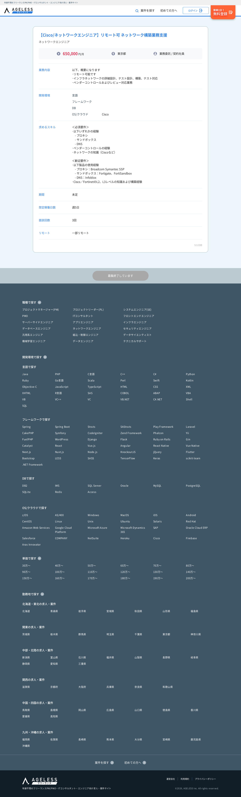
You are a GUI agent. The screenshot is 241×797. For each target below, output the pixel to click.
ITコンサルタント (83, 316)
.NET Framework (32, 464)
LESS (58, 458)
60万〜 (125, 565)
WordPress (61, 439)
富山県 (54, 657)
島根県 (54, 710)
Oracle (125, 485)
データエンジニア (83, 341)
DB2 (24, 485)
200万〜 (191, 578)
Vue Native (192, 445)
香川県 (194, 710)
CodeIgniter (95, 433)
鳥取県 (26, 710)
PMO (25, 316)
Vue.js (91, 445)
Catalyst (27, 445)
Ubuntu (125, 521)
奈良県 (138, 687)
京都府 (54, 687)
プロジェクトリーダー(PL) (88, 309)
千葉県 (138, 634)
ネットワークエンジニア (87, 328)
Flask (124, 439)
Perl (123, 380)
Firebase (191, 538)
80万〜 (190, 565)
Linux (58, 521)
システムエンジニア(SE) (137, 309)
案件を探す (145, 10)
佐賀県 (54, 739)
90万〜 (26, 572)
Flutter (190, 452)
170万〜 (93, 578)
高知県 (54, 716)
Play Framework (163, 426)
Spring (26, 426)
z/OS (25, 515)
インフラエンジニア (134, 322)
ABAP (156, 393)
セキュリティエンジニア (137, 328)
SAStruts (126, 426)
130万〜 (158, 572)
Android (191, 515)
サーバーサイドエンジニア (37, 322)
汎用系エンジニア (32, 335)
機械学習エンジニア (33, 341)
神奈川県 (196, 634)
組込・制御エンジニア (86, 335)
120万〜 (125, 572)
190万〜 (158, 578)
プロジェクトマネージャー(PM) (40, 309)
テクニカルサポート (134, 341)
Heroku (125, 538)
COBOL (125, 393)
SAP (155, 527)
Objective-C (29, 387)
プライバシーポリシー (205, 779)
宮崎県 (166, 739)
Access (92, 492)
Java (25, 374)
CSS (155, 387)
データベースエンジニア (36, 328)
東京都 (166, 634)
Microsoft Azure (97, 527)
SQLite (26, 492)
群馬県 (82, 634)
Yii (187, 433)
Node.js (92, 452)
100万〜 (60, 572)
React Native (161, 445)
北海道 (26, 611)
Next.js (26, 452)
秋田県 (138, 611)
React (58, 445)
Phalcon (158, 433)
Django (92, 439)
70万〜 (157, 565)
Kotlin (189, 380)
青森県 (54, 611)
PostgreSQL (193, 485)
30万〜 (26, 565)
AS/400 (59, 515)
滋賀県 (26, 687)
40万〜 (59, 565)
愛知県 (54, 664)
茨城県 (26, 634)
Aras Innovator (31, 544)
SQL (24, 405)
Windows (93, 515)
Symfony (60, 433)
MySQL (157, 485)
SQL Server (94, 485)
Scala (91, 380)
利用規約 (185, 779)
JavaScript (61, 387)
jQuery (157, 452)
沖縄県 (26, 746)
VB (23, 399)
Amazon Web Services (36, 527)
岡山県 (82, 710)
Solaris (157, 521)
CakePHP (28, 433)
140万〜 (191, 572)
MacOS (125, 515)
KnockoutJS (128, 452)
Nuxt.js (59, 452)
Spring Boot (62, 426)
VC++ (58, 399)
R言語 (58, 393)
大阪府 (82, 687)
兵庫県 (110, 687)
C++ (123, 374)
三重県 (82, 664)
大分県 (138, 739)
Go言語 (59, 380)
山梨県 (138, 657)
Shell (189, 399)
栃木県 (54, 634)
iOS (155, 515)
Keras (156, 458)
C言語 (91, 374)
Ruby (25, 380)
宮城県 (110, 611)
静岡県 (26, 664)
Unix (90, 521)
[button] (120, 302)
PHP (57, 374)
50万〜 (92, 565)
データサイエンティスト (137, 335)
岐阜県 (194, 657)
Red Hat (191, 521)
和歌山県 (168, 687)
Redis (58, 492)
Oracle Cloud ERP (197, 527)
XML (188, 387)
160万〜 (60, 578)
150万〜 (27, 578)
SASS (91, 458)
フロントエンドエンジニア (138, 316)
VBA (188, 393)
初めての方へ (168, 10)
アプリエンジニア (83, 322)
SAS (90, 393)
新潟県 (26, 657)
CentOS (27, 521)
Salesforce (28, 538)
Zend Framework (131, 433)
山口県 (138, 710)
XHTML (26, 393)
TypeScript (94, 387)
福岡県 (26, 739)
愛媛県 (26, 716)
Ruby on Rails (161, 439)
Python (190, 374)
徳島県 (166, 710)
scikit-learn (193, 458)
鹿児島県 (196, 739)
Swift (156, 380)
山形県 (166, 611)
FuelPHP (27, 439)
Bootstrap (28, 458)
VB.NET (125, 399)
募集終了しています (120, 275)
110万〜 (93, 572)
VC (89, 399)
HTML (124, 387)
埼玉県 (110, 634)
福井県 (110, 657)
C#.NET (157, 399)
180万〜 (125, 578)
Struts (91, 426)
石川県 (82, 657)
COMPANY (61, 538)
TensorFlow (128, 458)
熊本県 (110, 739)
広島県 (110, 710)
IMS (57, 485)
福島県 (194, 611)
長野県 (166, 657)
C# (154, 374)
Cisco (156, 538)
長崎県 (82, 739)
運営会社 (170, 779)
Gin (188, 439)
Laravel (190, 426)
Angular (125, 445)
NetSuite (93, 538)
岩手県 (82, 611)
